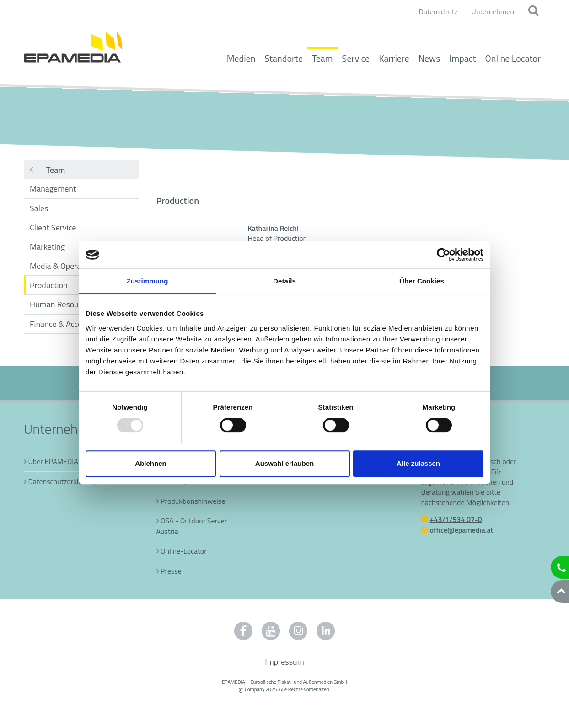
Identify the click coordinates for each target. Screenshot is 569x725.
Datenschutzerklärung (62, 481)
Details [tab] (284, 281)
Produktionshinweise (193, 501)
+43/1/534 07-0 (456, 519)
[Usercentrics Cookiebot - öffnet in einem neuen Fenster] (443, 254)
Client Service (53, 227)
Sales (39, 208)
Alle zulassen (418, 463)
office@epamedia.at (462, 529)
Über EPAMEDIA (53, 461)
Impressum (284, 662)
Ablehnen (150, 463)
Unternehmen (493, 11)
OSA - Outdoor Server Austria (191, 525)
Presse (171, 570)
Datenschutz (438, 11)
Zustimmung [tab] (147, 281)
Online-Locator (184, 550)
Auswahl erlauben (284, 463)
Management (53, 188)
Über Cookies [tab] (421, 281)
